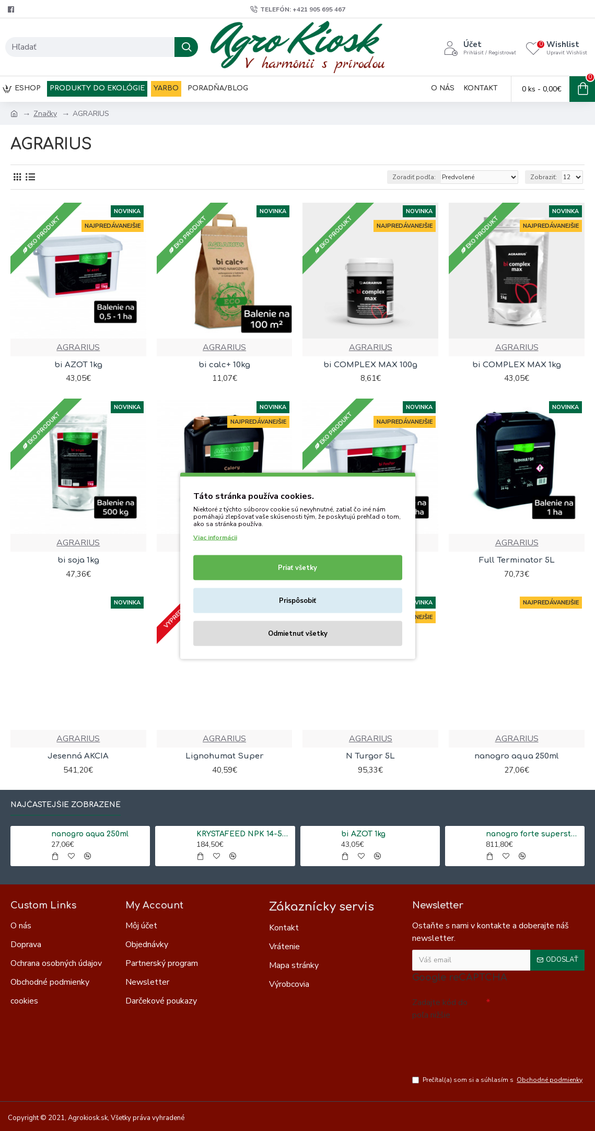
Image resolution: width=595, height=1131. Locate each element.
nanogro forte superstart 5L (533, 834)
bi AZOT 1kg (78, 364)
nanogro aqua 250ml (516, 756)
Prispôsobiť (297, 600)
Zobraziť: (543, 177)
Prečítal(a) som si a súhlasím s (498, 1080)
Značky (45, 114)
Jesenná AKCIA (78, 756)
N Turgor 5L (370, 756)
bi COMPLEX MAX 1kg (516, 364)
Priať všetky (297, 567)
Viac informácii (215, 537)
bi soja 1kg (78, 560)
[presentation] (485, 1043)
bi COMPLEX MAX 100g (370, 364)
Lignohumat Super (224, 756)
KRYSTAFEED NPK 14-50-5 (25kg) (243, 834)
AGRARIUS (78, 347)
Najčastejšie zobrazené (65, 805)
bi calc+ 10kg (224, 364)
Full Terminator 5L (517, 560)
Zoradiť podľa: (414, 177)
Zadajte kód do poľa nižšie (440, 1009)
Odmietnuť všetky (298, 633)
